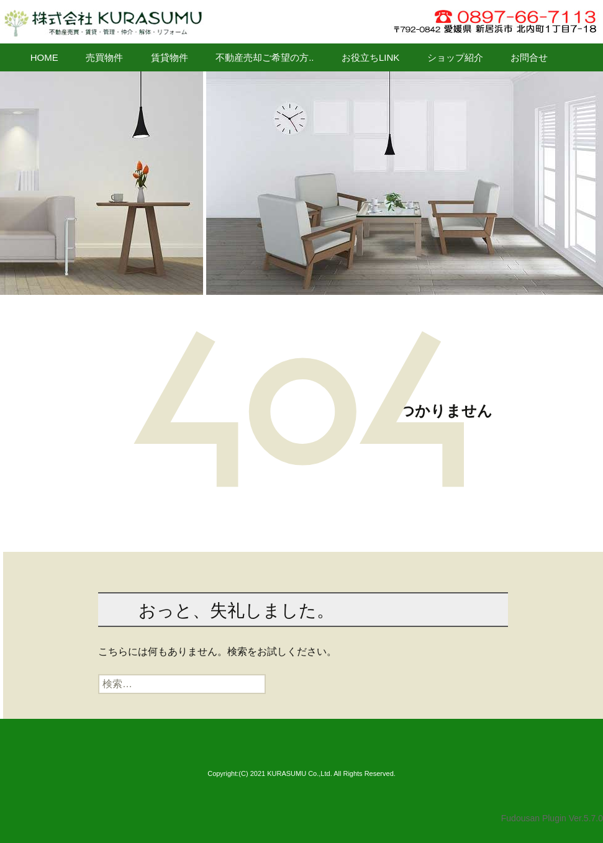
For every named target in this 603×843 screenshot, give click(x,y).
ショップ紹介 (455, 57)
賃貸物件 (169, 57)
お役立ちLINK (370, 57)
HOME (44, 57)
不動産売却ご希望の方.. (264, 57)
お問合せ (529, 57)
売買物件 (104, 57)
